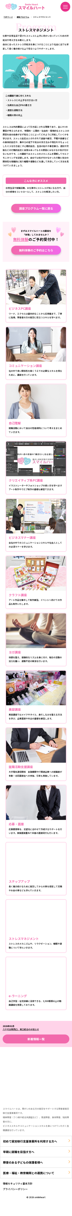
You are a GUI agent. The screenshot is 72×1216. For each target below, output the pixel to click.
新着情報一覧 (36, 1039)
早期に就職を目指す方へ (18, 1152)
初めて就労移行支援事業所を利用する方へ (30, 1141)
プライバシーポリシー (15, 1189)
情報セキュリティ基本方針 (18, 1183)
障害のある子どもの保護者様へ (23, 1162)
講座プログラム (23, 17)
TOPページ (8, 17)
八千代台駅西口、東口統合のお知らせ (21, 1029)
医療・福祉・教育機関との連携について (28, 1173)
